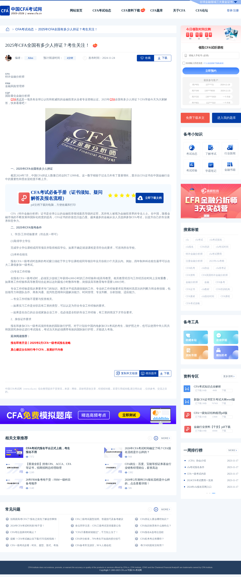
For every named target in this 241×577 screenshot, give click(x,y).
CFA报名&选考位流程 (152, 532)
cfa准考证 (221, 268)
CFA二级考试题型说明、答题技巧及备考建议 (99, 519)
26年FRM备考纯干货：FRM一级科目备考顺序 (48, 481)
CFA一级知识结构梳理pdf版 (210, 413)
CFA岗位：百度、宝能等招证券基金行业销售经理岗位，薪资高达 (148, 465)
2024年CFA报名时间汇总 (200, 473)
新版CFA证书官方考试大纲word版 (214, 399)
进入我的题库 (226, 118)
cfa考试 (199, 239)
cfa (187, 239)
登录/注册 (233, 10)
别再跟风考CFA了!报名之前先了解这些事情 (33, 519)
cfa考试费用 (215, 254)
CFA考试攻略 (193, 303)
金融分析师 (192, 282)
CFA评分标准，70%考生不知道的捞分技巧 (97, 539)
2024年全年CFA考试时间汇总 (202, 487)
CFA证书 (190, 289)
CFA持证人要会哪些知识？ (154, 519)
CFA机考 (190, 268)
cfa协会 (205, 268)
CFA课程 (225, 296)
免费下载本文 (195, 118)
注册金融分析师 (194, 261)
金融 (206, 282)
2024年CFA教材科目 (197, 460)
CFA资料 (190, 275)
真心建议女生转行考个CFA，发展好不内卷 (34, 349)
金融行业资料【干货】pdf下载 (212, 427)
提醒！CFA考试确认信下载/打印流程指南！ (33, 539)
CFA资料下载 (130, 10)
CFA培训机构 (223, 289)
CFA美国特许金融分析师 (215, 275)
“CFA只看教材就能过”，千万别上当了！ (96, 532)
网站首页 (76, 10)
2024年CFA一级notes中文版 (201, 467)
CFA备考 (220, 282)
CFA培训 (204, 247)
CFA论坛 (202, 10)
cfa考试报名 (215, 239)
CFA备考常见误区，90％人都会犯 (93, 545)
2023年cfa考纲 (216, 261)
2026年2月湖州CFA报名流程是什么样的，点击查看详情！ (147, 481)
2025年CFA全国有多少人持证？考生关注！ (66, 29)
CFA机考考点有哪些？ (152, 539)
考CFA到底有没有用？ (152, 545)
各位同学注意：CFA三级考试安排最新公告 (98, 525)
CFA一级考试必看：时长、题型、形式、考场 (34, 545)
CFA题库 (156, 10)
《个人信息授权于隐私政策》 (213, 63)
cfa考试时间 (222, 247)
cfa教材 (205, 289)
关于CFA (179, 10)
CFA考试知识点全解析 (207, 386)
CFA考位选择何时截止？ (23, 532)
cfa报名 (189, 247)
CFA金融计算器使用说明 (200, 480)
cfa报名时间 (208, 296)
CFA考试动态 (102, 10)
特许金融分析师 (194, 254)
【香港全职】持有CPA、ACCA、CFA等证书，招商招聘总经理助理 (48, 465)
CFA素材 (190, 296)
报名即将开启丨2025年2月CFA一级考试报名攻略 (38, 342)
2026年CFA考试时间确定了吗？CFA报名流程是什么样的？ (148, 450)
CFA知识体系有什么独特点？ (155, 525)
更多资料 (228, 376)
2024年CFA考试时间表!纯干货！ (27, 525)
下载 (224, 390)
